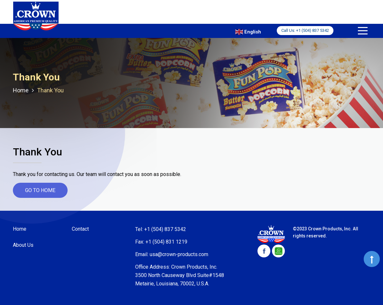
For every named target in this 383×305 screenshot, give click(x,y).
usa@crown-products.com (179, 254)
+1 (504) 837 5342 (312, 30)
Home (19, 229)
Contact (80, 229)
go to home (40, 190)
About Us (23, 245)
